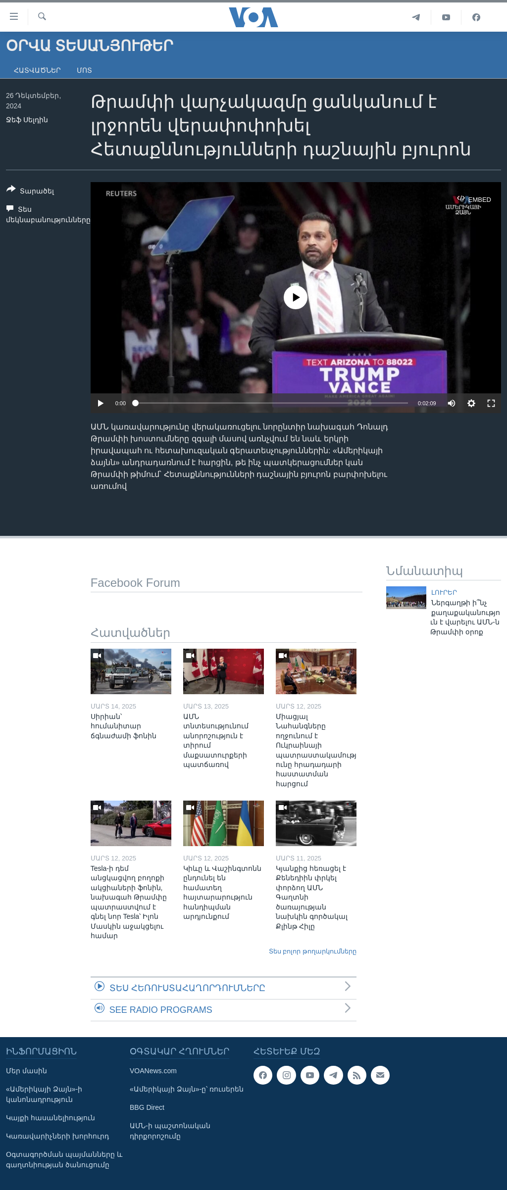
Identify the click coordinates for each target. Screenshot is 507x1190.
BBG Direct (147, 1107)
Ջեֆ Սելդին (27, 120)
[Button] (30, 192)
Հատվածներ (37, 70)
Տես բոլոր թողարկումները (312, 951)
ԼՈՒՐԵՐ (444, 592)
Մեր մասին (26, 1071)
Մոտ (84, 70)
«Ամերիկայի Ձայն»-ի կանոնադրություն (44, 1094)
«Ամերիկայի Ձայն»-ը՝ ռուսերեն (187, 1089)
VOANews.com (153, 1071)
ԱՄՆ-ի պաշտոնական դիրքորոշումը (170, 1131)
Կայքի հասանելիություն (50, 1118)
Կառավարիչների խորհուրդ (57, 1136)
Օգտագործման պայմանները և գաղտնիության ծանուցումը (64, 1159)
